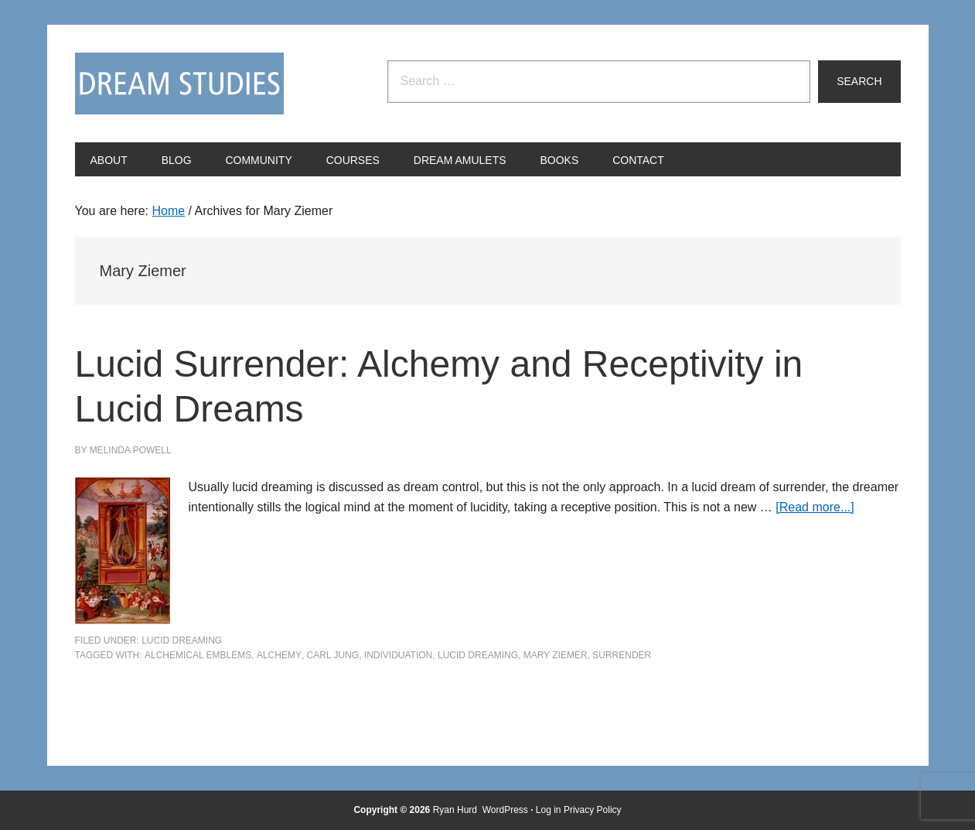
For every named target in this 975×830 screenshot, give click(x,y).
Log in (548, 809)
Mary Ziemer (555, 655)
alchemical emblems (198, 655)
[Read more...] (815, 507)
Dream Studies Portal (179, 83)
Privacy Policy (593, 809)
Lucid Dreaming (181, 640)
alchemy (279, 655)
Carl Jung (333, 655)
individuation (398, 655)
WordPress (505, 809)
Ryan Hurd (456, 809)
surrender (621, 655)
